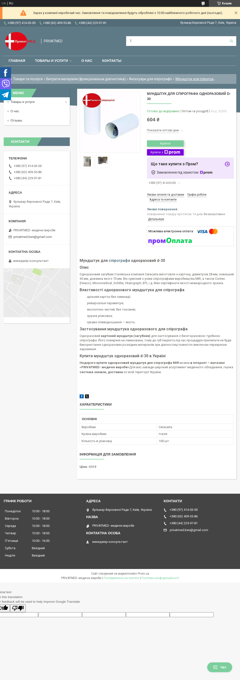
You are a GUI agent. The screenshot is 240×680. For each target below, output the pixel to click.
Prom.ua (143, 573)
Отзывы (16, 120)
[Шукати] (231, 41)
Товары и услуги (51, 61)
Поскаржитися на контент (121, 578)
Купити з (165, 152)
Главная (17, 61)
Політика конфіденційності (160, 578)
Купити (165, 143)
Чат (219, 667)
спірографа (119, 260)
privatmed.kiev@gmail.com (32, 237)
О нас (86, 61)
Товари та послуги (28, 79)
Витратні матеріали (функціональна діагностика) (86, 79)
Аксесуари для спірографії (150, 79)
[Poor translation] (18, 608)
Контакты (111, 61)
